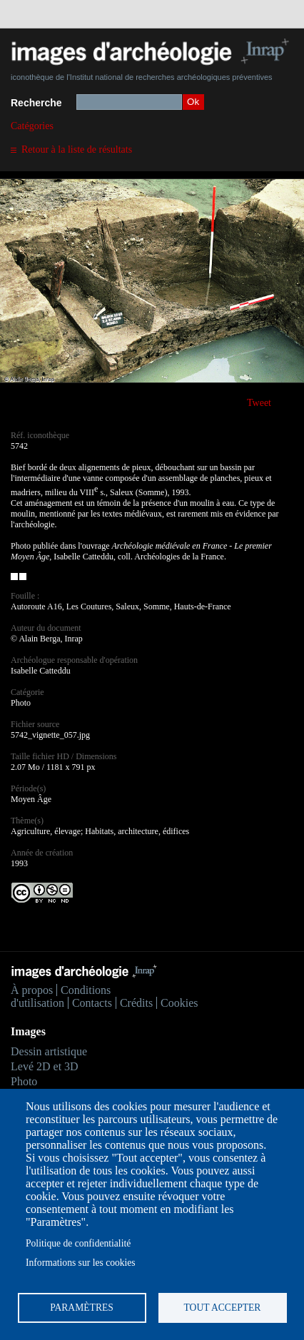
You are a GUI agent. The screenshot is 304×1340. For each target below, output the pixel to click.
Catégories (32, 126)
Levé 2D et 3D (44, 1066)
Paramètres (81, 1307)
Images (28, 1031)
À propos (32, 990)
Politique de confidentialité (78, 1243)
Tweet (259, 402)
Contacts (92, 1003)
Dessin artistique (49, 1051)
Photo (24, 1081)
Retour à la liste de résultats (76, 149)
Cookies (179, 1003)
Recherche (36, 102)
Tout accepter (222, 1307)
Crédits (136, 1003)
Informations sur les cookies (81, 1262)
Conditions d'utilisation (61, 996)
